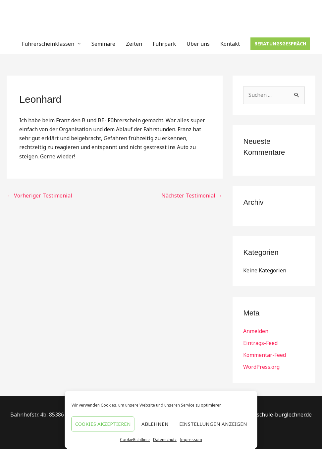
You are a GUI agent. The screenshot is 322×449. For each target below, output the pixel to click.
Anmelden (255, 331)
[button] (280, 43)
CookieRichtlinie (135, 439)
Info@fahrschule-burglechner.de (271, 414)
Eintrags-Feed (260, 343)
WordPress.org (261, 366)
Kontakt (230, 43)
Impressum (191, 439)
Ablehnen (155, 424)
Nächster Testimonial (191, 195)
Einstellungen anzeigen (213, 424)
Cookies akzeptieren (103, 424)
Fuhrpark (164, 43)
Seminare (103, 43)
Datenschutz (165, 439)
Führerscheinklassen (48, 43)
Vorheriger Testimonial (39, 195)
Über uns (198, 43)
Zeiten (134, 43)
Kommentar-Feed (264, 355)
